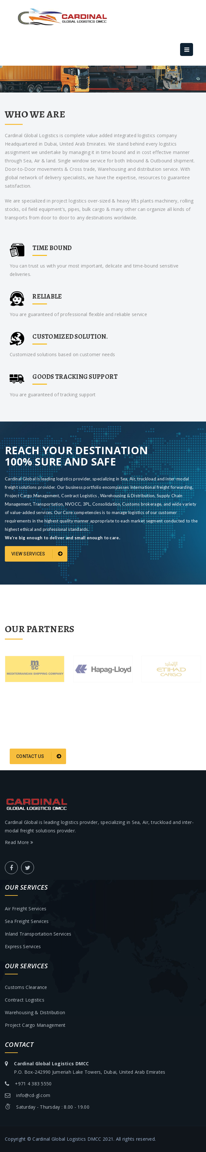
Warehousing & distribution (35, 1012)
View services (37, 553)
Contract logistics (24, 1000)
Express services (23, 946)
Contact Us (38, 756)
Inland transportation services (38, 934)
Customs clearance (26, 987)
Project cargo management (35, 1025)
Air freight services (26, 908)
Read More (19, 842)
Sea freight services (27, 921)
